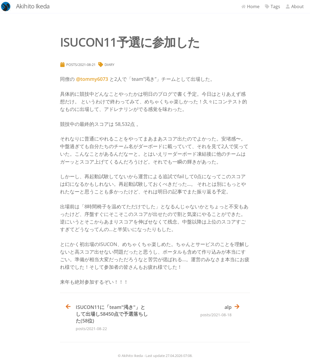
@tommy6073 (92, 79)
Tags (268, 6)
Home (246, 6)
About (290, 6)
